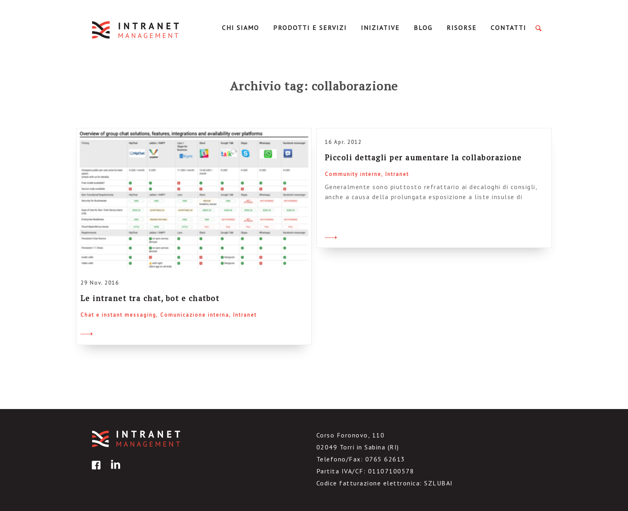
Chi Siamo (240, 28)
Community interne (353, 174)
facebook (95, 471)
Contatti (508, 28)
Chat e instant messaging (118, 314)
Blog (423, 28)
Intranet (245, 314)
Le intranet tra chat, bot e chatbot (150, 298)
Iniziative (380, 28)
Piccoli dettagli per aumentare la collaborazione (423, 157)
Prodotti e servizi (310, 28)
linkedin (114, 471)
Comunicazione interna (194, 314)
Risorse (462, 28)
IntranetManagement (136, 30)
